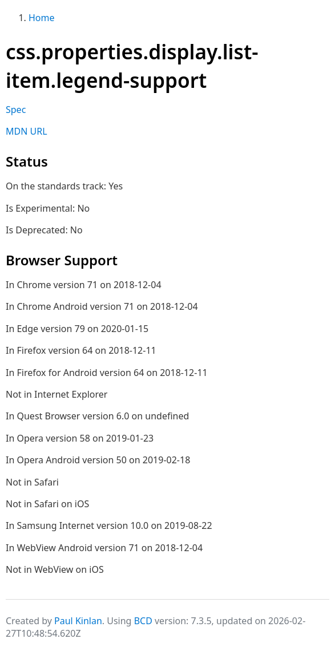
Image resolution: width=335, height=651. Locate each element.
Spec (16, 109)
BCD (143, 620)
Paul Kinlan (78, 620)
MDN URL (26, 131)
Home (42, 17)
